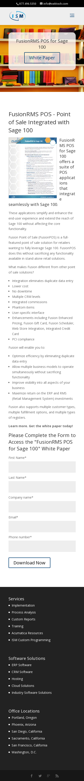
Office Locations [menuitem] (24, 711)
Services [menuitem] (16, 598)
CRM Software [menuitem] (22, 672)
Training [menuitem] (17, 626)
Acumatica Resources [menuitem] (27, 633)
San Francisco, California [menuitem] (29, 745)
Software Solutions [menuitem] (27, 658)
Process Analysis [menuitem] (24, 612)
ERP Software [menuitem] (22, 665)
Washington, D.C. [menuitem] (24, 752)
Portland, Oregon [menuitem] (24, 717)
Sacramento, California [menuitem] (28, 738)
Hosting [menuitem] (17, 679)
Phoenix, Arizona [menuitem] (24, 724)
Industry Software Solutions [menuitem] (32, 692)
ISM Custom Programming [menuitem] (31, 640)
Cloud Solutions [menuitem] (23, 686)
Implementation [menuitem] (23, 605)
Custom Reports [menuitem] (23, 619)
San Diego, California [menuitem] (27, 731)
